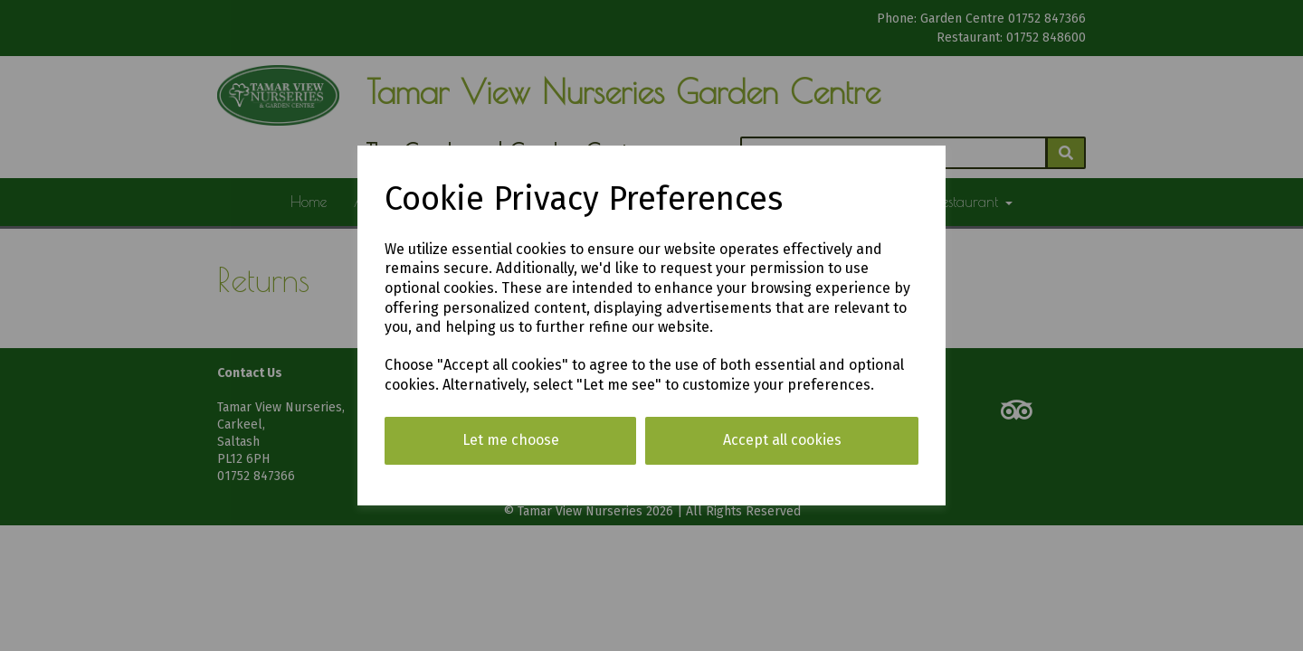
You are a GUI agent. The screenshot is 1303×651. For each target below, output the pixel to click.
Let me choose (510, 439)
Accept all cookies (782, 439)
